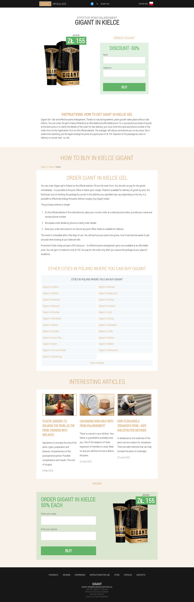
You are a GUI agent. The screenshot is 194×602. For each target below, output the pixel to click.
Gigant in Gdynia (106, 318)
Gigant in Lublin (106, 331)
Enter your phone (49, 529)
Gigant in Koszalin (51, 331)
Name (105, 55)
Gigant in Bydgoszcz (108, 293)
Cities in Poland (97, 362)
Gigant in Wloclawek (52, 318)
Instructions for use (100, 574)
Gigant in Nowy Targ (52, 337)
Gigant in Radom (106, 343)
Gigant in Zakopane (108, 324)
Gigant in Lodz (105, 312)
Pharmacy (53, 574)
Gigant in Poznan (106, 299)
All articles (97, 483)
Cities (116, 574)
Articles (128, 574)
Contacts (140, 574)
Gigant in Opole (50, 343)
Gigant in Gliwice (50, 324)
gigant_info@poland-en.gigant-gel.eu (97, 587)
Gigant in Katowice (51, 299)
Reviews (66, 574)
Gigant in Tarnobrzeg (52, 356)
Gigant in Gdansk (51, 293)
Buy (124, 87)
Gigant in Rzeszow (51, 305)
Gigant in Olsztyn (106, 337)
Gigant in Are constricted (54, 350)
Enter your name (48, 513)
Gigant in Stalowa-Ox (108, 350)
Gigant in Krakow (51, 286)
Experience (80, 574)
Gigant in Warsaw (107, 286)
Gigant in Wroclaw (51, 312)
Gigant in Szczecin (107, 305)
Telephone (107, 68)
